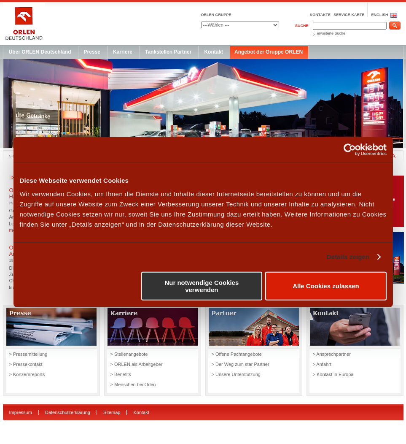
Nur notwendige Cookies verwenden (201, 286)
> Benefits (120, 374)
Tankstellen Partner (168, 52)
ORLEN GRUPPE (216, 15)
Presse (92, 52)
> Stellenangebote (129, 354)
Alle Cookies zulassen (326, 286)
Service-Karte (348, 15)
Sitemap (111, 412)
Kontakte (320, 15)
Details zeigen (348, 256)
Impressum (20, 412)
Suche (302, 26)
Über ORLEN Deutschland (40, 52)
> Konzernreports (27, 374)
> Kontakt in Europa (333, 374)
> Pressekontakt (26, 364)
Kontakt (213, 52)
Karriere (122, 52)
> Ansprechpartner (332, 354)
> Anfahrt (322, 364)
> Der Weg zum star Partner (240, 364)
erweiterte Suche (331, 33)
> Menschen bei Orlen (133, 384)
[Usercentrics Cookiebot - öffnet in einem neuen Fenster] (350, 149)
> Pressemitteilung (28, 354)
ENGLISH (379, 15)
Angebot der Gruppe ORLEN (268, 52)
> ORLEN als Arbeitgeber (136, 364)
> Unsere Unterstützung (236, 374)
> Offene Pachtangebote (237, 354)
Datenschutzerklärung (67, 412)
